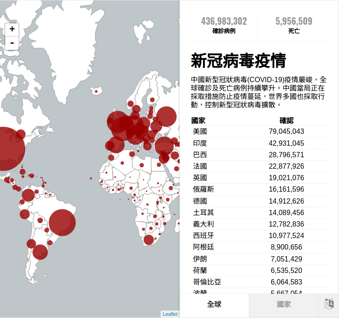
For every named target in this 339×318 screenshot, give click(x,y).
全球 (214, 304)
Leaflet (170, 314)
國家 (284, 304)
